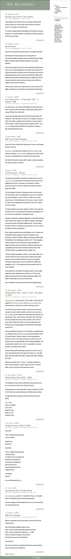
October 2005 (58, 32)
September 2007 (58, 28)
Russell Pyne (8, 151)
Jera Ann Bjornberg (10, 496)
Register (58, 10)
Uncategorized (16, 18)
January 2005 (57, 35)
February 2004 (58, 36)
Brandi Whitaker (34, 151)
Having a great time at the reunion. (19, 17)
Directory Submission (61, 7)
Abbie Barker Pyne (10, 300)
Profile (56, 13)
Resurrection (10, 46)
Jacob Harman (9, 181)
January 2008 (57, 26)
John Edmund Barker (17, 303)
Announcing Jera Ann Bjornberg (18, 490)
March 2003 (57, 40)
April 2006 (57, 29)
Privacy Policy (58, 11)
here (20, 480)
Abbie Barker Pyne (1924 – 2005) (18, 377)
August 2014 (57, 25)
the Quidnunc (21, 4)
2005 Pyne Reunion (13, 515)
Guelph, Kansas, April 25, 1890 (17, 425)
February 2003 (58, 42)
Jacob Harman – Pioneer (15, 173)
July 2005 (56, 33)
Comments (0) (40, 40)
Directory (56, 6)
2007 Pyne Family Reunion (16, 139)
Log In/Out (56, 9)
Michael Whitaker (21, 153)
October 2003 (58, 37)
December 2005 (58, 30)
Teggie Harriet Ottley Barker (33, 303)
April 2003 (57, 39)
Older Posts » (10, 554)
